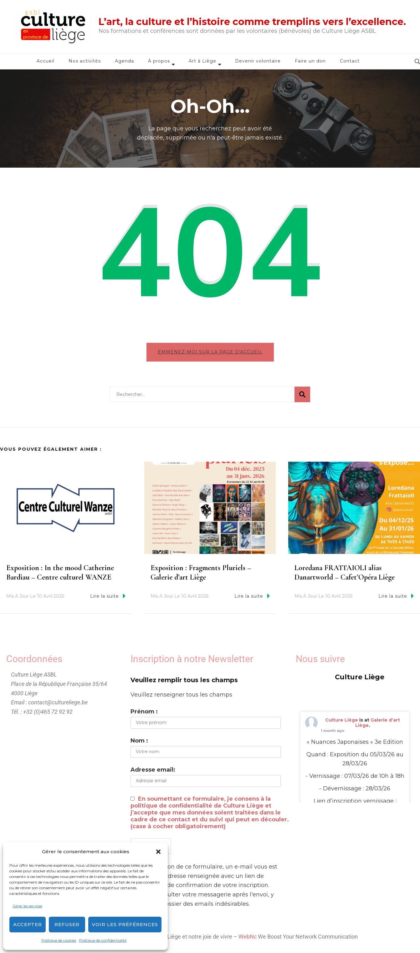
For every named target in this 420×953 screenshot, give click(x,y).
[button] (158, 852)
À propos (159, 61)
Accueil (45, 61)
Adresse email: (153, 769)
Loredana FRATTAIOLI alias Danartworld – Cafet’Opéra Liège (345, 572)
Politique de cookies (58, 940)
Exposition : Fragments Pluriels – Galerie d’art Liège (201, 572)
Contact (350, 61)
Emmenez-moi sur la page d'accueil (210, 352)
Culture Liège (341, 720)
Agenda (124, 61)
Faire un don (310, 61)
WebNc (247, 936)
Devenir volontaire (258, 61)
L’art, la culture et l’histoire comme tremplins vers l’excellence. (252, 22)
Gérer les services (27, 906)
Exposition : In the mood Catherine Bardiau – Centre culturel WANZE (60, 572)
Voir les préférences (125, 924)
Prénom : (144, 711)
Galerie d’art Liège (377, 722)
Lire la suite (107, 596)
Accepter (27, 924)
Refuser (66, 924)
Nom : (139, 740)
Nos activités (85, 61)
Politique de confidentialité (102, 940)
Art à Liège (202, 61)
